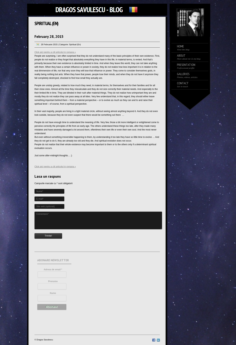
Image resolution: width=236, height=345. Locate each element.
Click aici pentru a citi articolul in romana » (55, 52)
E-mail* (40, 199)
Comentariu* (42, 214)
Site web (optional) (45, 206)
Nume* (39, 191)
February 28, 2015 (48, 36)
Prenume (53, 281)
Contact (183, 84)
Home (183, 47)
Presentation (186, 66)
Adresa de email (53, 269)
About (188, 57)
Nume (53, 293)
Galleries (187, 75)
